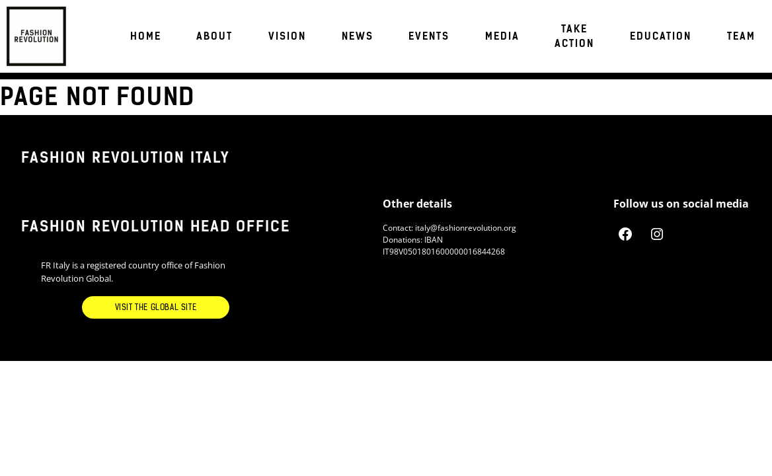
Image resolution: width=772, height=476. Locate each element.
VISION (287, 36)
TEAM (741, 36)
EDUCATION (660, 36)
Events (428, 36)
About (214, 36)
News (357, 36)
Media (502, 36)
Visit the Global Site (156, 307)
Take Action (574, 36)
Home (145, 36)
